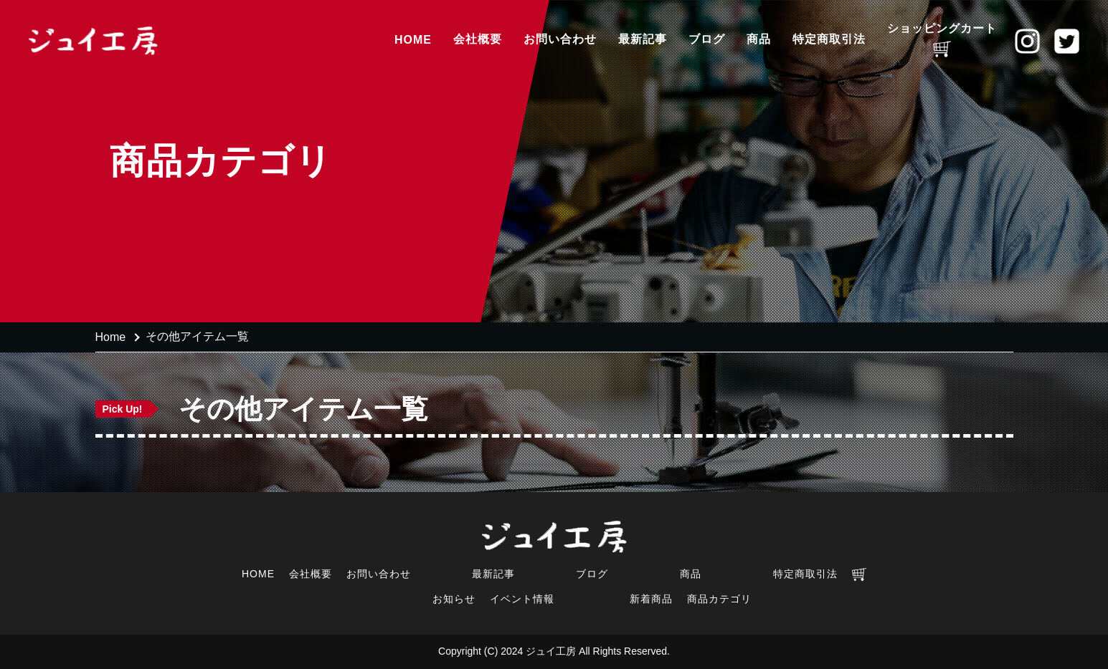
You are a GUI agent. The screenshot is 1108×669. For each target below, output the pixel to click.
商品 (759, 39)
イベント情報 (522, 599)
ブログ (706, 39)
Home (110, 337)
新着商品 (651, 599)
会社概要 (477, 39)
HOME (413, 40)
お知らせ (453, 599)
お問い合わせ (560, 39)
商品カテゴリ (719, 599)
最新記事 (642, 39)
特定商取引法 (829, 39)
